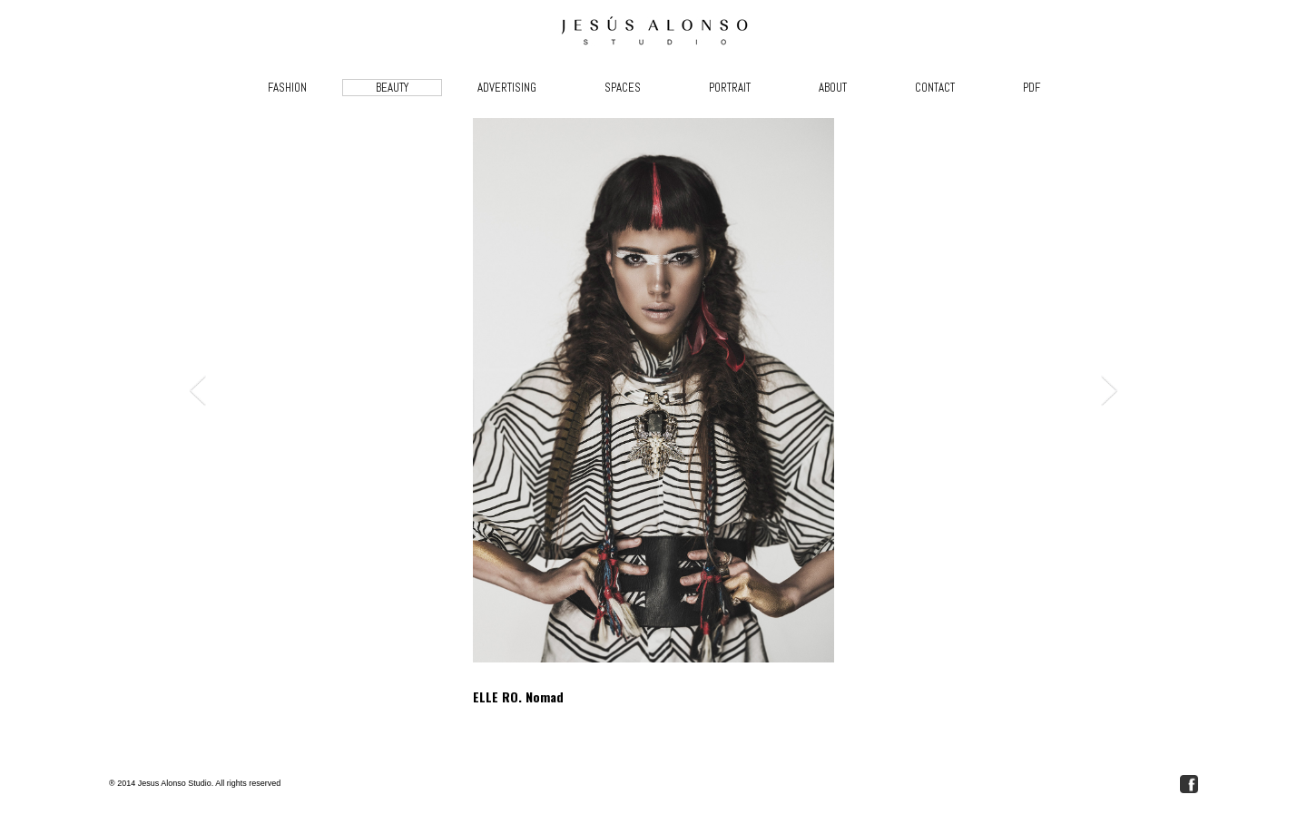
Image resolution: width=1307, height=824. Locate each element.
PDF (1031, 87)
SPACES (622, 87)
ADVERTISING (506, 87)
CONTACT (935, 87)
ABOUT (833, 87)
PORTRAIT (730, 87)
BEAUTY (392, 87)
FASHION (287, 87)
